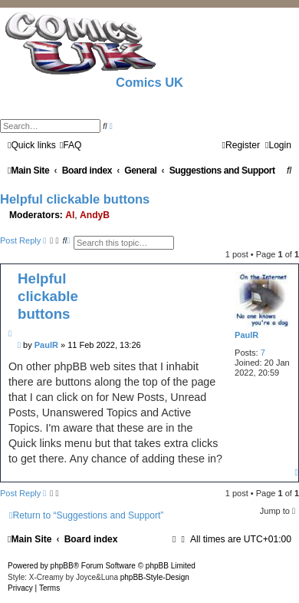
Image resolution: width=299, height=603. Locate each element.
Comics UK (149, 82)
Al (69, 215)
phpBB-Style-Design (154, 577)
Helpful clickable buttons (75, 199)
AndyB (95, 215)
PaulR (246, 335)
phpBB (62, 566)
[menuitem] (71, 145)
